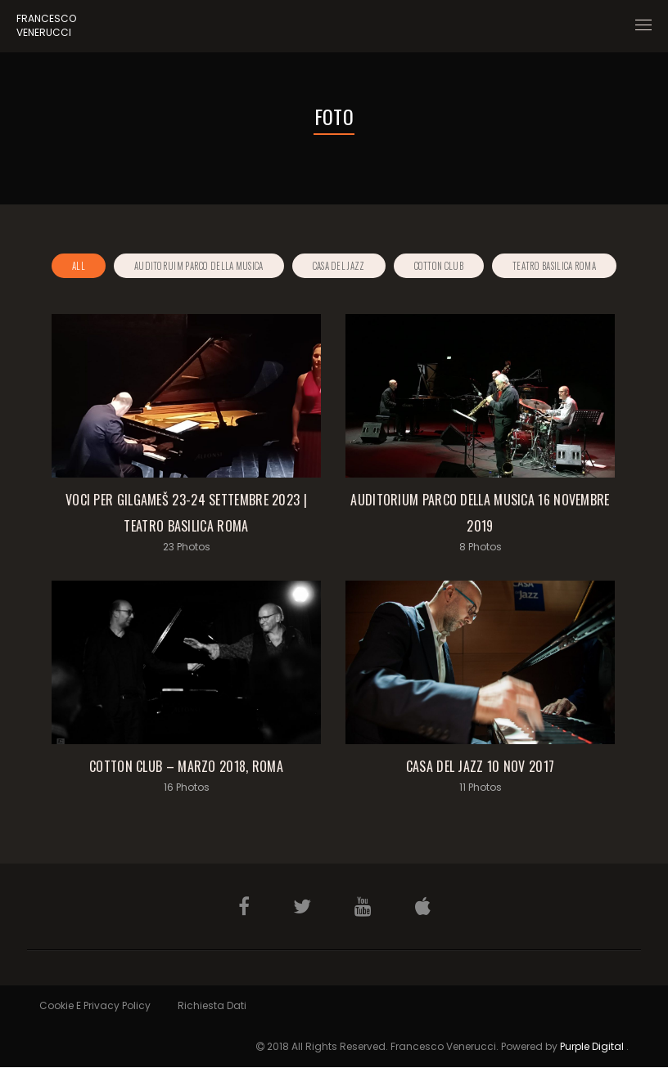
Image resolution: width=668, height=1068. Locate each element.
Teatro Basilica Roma (554, 265)
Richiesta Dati (212, 1005)
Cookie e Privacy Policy (95, 1005)
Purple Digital (592, 1046)
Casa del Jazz (339, 265)
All (78, 265)
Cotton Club (438, 265)
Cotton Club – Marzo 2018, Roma (186, 766)
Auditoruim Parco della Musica (199, 265)
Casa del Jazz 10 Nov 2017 (480, 766)
